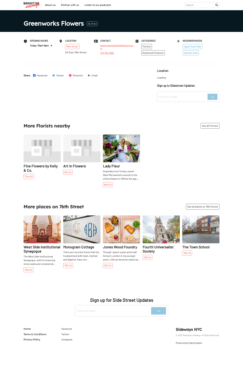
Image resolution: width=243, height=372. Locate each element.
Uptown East (191, 52)
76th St (28, 269)
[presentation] (200, 5)
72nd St (29, 176)
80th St (108, 184)
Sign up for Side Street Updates (121, 300)
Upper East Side (192, 46)
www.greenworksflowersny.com (116, 47)
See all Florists (210, 125)
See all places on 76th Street (202, 206)
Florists (146, 46)
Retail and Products (153, 52)
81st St (67, 172)
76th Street (72, 46)
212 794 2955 (107, 53)
